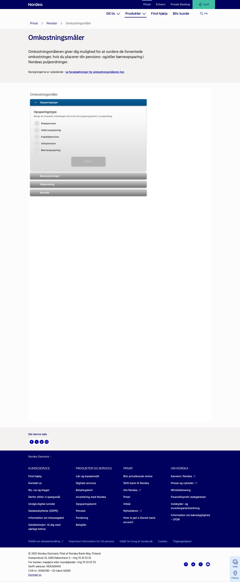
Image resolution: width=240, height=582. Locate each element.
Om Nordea (132, 490)
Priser (126, 497)
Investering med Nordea (91, 497)
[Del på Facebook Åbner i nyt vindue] (32, 442)
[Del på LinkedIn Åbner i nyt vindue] (42, 442)
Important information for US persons (91, 541)
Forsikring (82, 517)
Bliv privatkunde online (137, 476)
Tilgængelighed (182, 541)
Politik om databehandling (45, 541)
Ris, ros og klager (39, 490)
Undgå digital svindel (41, 504)
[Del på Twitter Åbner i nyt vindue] (37, 442)
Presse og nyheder (184, 483)
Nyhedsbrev (132, 510)
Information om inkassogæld (46, 517)
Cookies (162, 541)
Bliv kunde (181, 14)
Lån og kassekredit (87, 476)
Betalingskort (84, 490)
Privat (147, 4)
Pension (51, 23)
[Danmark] (40, 457)
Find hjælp (159, 14)
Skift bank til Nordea (136, 483)
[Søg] (203, 13)
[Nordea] (35, 4)
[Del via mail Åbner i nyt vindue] (47, 442)
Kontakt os (35, 483)
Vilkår (127, 504)
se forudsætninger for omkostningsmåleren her (95, 72)
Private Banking (180, 4)
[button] (235, 563)
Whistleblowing (181, 490)
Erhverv (160, 4)
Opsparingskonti (86, 504)
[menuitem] (113, 13)
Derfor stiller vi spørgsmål (44, 497)
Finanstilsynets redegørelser (188, 497)
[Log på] (203, 4)
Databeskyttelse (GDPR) (43, 510)
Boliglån (81, 524)
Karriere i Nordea (183, 476)
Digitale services (86, 483)
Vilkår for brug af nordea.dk (136, 541)
